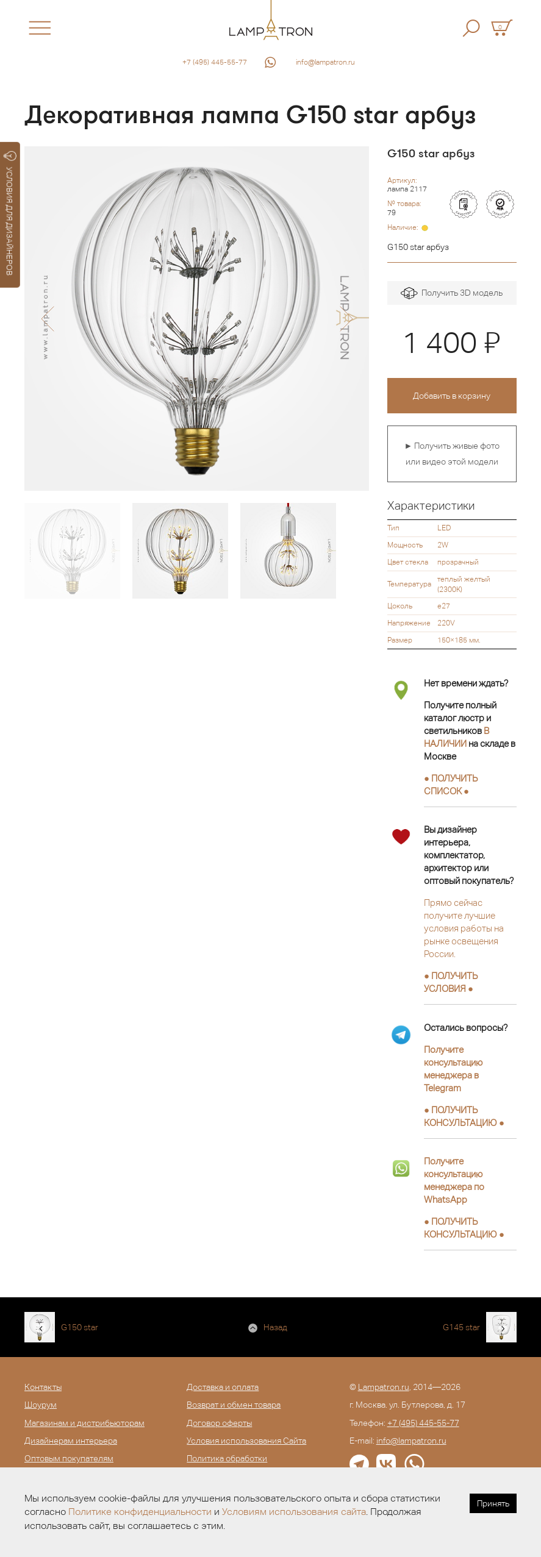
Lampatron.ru (383, 1387)
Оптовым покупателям (68, 1458)
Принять (493, 1503)
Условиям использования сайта (294, 1511)
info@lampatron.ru (325, 62)
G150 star (79, 1327)
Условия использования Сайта (246, 1440)
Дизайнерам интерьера (70, 1440)
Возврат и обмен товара (234, 1404)
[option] (196, 318)
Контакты (43, 1387)
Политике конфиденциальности (140, 1511)
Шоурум (40, 1404)
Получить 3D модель (452, 293)
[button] (47, 319)
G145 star (461, 1327)
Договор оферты (219, 1423)
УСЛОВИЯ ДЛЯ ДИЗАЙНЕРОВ (10, 213)
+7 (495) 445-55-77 (214, 62)
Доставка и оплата (223, 1387)
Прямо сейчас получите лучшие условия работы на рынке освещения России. (464, 928)
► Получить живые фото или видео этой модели (452, 453)
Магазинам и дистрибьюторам (84, 1423)
